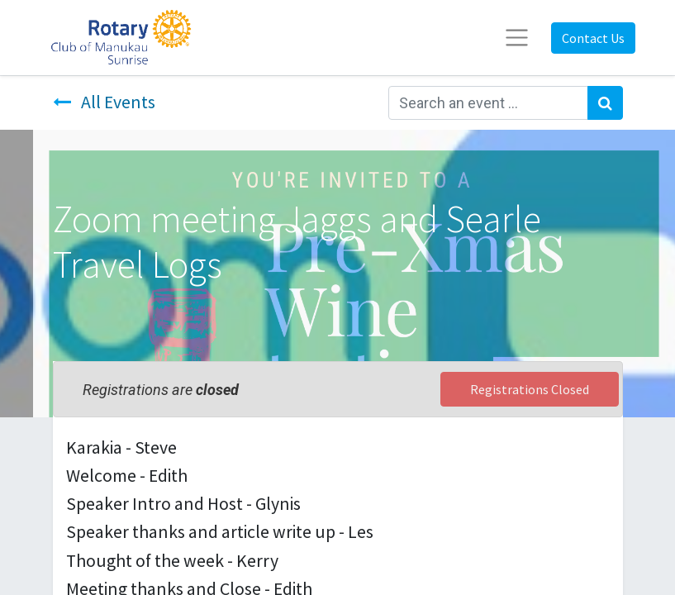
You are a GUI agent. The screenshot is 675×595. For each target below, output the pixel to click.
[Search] (605, 103)
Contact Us (593, 38)
